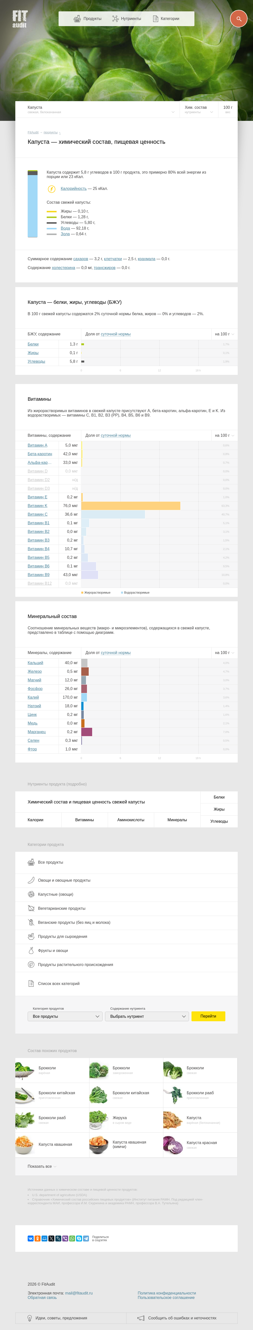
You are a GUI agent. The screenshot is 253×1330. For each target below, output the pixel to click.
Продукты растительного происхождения (70, 964)
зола (65, 234)
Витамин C (37, 514)
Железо (35, 671)
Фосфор (35, 689)
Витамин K (37, 506)
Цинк (32, 714)
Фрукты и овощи (48, 950)
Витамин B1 (38, 523)
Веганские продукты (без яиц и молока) (69, 922)
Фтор (32, 749)
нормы (115, 334)
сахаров (80, 259)
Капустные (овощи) (50, 894)
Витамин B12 (40, 583)
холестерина (63, 268)
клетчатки (113, 259)
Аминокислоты (130, 820)
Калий (33, 697)
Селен (33, 740)
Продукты (92, 19)
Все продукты (45, 862)
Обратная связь (42, 1297)
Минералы (177, 820)
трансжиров (105, 268)
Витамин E (37, 497)
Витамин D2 (39, 480)
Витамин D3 (39, 488)
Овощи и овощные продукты (59, 880)
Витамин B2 (38, 531)
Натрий (34, 706)
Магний (34, 680)
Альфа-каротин (41, 462)
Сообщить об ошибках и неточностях (182, 1318)
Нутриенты (131, 19)
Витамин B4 (38, 549)
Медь (33, 723)
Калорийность (74, 188)
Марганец (37, 732)
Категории (170, 19)
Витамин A (37, 445)
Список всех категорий (54, 983)
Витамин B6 (38, 566)
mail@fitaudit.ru (79, 1293)
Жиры (33, 353)
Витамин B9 (38, 575)
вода (65, 228)
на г (223, 334)
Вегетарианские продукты (56, 908)
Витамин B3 (38, 540)
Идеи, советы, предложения (61, 1318)
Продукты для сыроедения (57, 936)
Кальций (35, 663)
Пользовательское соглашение (166, 1297)
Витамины (84, 820)
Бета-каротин (40, 454)
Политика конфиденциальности (167, 1293)
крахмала (146, 259)
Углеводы (36, 361)
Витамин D (37, 471)
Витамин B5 (38, 557)
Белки (33, 344)
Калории (35, 820)
